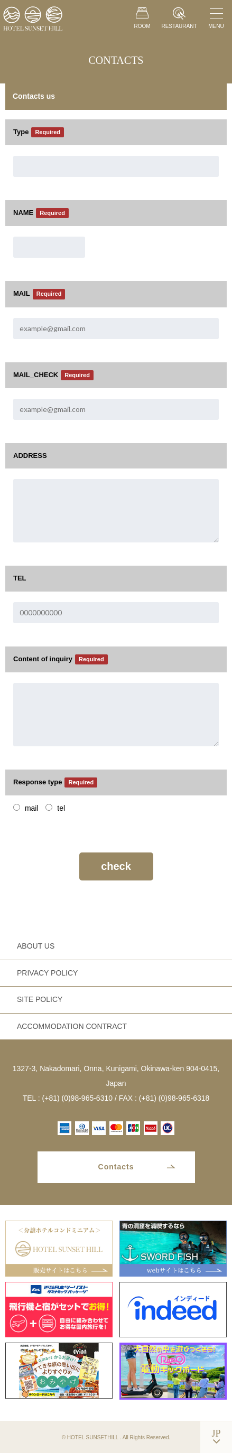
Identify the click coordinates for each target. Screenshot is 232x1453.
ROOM (142, 18)
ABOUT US (35, 946)
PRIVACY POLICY (47, 973)
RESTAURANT (179, 18)
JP (215, 1433)
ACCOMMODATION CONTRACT (72, 1026)
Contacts (116, 1167)
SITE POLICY (39, 999)
